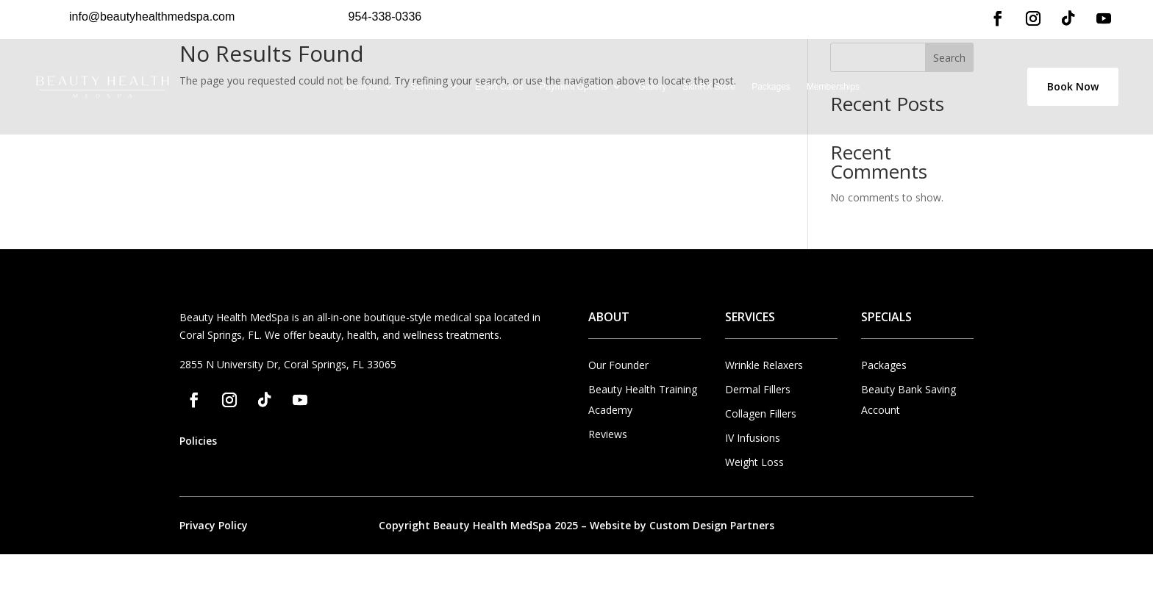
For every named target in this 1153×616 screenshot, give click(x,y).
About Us (361, 87)
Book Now (1073, 86)
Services (427, 87)
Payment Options (573, 87)
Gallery (652, 87)
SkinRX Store (708, 87)
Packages (771, 87)
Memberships (833, 87)
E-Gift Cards (499, 87)
